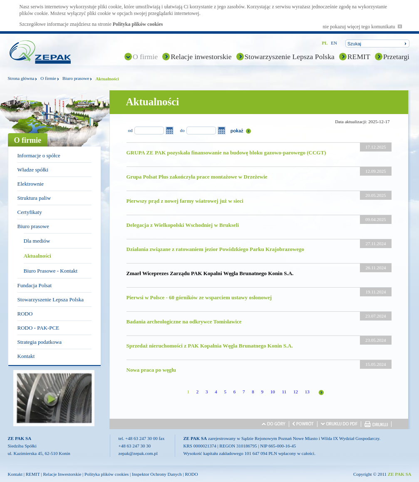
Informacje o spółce (38, 155)
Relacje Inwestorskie (62, 474)
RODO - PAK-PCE (38, 328)
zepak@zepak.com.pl (138, 453)
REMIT (358, 56)
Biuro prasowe (75, 78)
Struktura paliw (34, 198)
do (182, 130)
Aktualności (37, 256)
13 (307, 391)
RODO (25, 314)
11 (284, 391)
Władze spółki (33, 169)
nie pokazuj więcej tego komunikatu (362, 27)
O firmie (145, 56)
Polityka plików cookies (138, 24)
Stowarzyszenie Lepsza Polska (290, 56)
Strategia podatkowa (39, 342)
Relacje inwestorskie (201, 56)
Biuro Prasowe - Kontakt (51, 271)
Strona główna (21, 78)
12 (295, 391)
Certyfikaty (29, 212)
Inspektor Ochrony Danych (157, 474)
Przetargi (396, 56)
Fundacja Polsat (34, 285)
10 (272, 391)
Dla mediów (37, 241)
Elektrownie (30, 184)
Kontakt (26, 356)
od (130, 130)
